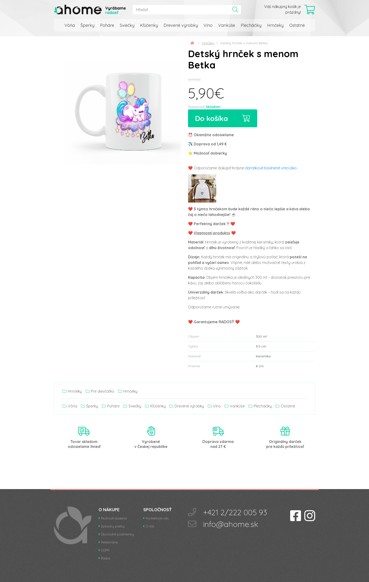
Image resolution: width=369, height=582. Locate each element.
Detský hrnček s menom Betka (244, 43)
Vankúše (226, 25)
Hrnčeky (275, 25)
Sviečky (127, 25)
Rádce (105, 558)
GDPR (105, 550)
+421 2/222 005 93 (235, 512)
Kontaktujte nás (157, 518)
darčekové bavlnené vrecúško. (271, 168)
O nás (150, 526)
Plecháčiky (251, 25)
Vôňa (69, 25)
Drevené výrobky (181, 25)
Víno (208, 25)
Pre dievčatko (100, 391)
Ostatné (297, 25)
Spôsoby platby (113, 526)
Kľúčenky (149, 25)
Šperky (87, 25)
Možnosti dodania (114, 518)
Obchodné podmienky (117, 534)
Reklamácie (109, 542)
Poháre (107, 25)
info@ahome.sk (230, 524)
